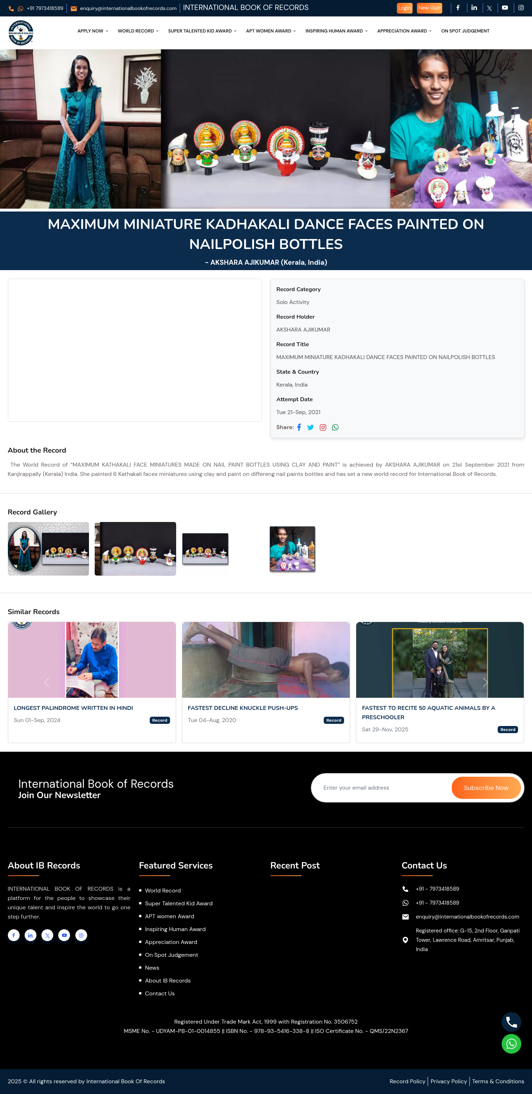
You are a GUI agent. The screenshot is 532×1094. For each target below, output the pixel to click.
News (152, 967)
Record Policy (408, 1081)
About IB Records (168, 980)
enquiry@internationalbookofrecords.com (123, 8)
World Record (139, 31)
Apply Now (93, 31)
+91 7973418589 (36, 8)
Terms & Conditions (498, 1081)
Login (404, 8)
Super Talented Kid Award (203, 31)
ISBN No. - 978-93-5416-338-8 (267, 1031)
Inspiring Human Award (337, 31)
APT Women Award (271, 31)
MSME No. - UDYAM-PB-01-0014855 (172, 1031)
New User (429, 8)
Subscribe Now (486, 788)
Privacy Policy (449, 1081)
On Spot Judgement (465, 31)
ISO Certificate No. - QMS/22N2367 (361, 1031)
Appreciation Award (405, 31)
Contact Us (160, 993)
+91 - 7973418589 (437, 888)
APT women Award (169, 916)
